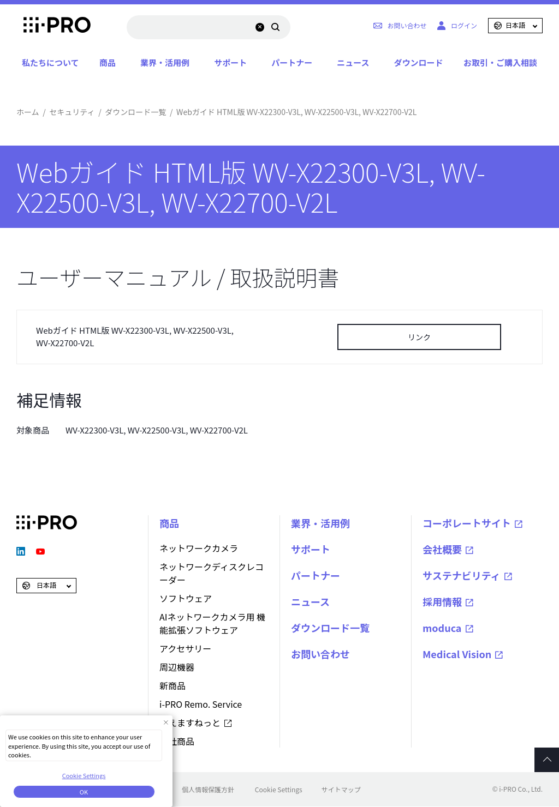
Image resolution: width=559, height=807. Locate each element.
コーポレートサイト (467, 523)
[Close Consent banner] (166, 722)
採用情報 (442, 601)
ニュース (353, 62)
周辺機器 (176, 666)
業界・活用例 (164, 62)
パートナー (291, 62)
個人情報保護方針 (208, 789)
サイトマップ (341, 789)
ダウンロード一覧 (135, 111)
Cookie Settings (278, 789)
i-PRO (46, 25)
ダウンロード (418, 62)
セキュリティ (71, 111)
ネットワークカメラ (198, 548)
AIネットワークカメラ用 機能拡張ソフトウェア (212, 623)
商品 (107, 62)
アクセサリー (185, 648)
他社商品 (176, 741)
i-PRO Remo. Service (200, 703)
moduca (442, 628)
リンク (419, 337)
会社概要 (442, 549)
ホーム (27, 111)
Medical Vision (457, 654)
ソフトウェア (185, 598)
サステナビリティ (462, 575)
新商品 (172, 685)
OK (84, 791)
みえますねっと (190, 722)
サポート (230, 62)
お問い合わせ (320, 654)
